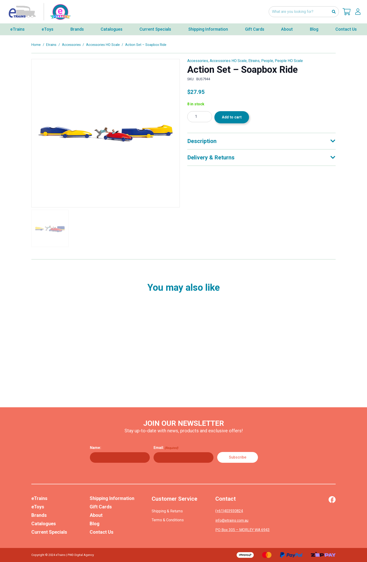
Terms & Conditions (168, 520)
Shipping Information (112, 498)
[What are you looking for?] (304, 12)
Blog (94, 523)
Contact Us (102, 532)
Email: (166, 447)
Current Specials (49, 532)
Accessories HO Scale (103, 45)
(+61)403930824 (229, 511)
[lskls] (357, 11)
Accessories (71, 45)
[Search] (333, 12)
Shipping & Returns (167, 511)
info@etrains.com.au (231, 520)
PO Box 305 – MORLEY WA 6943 (242, 530)
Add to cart (232, 117)
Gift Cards (101, 507)
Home (36, 45)
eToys (37, 507)
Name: (95, 447)
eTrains (39, 498)
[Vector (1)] (332, 499)
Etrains (51, 45)
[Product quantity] (199, 116)
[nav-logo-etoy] (39, 12)
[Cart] (346, 11)
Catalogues (43, 523)
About (96, 515)
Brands (39, 515)
